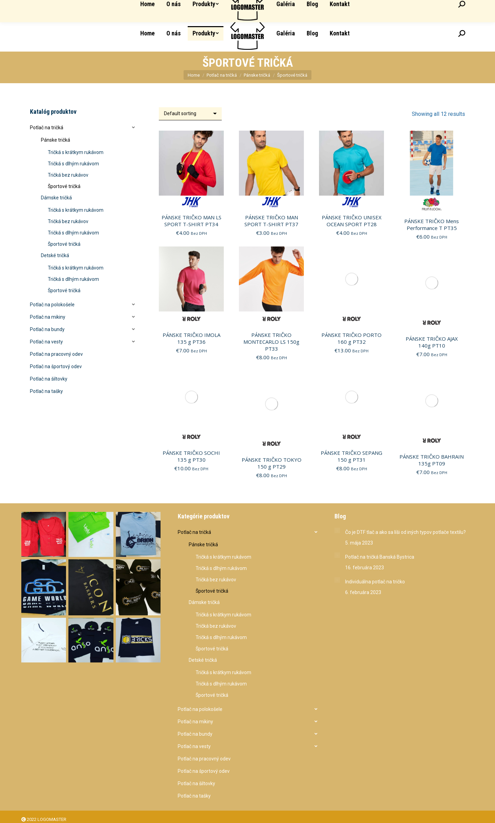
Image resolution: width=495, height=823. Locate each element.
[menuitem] (147, 33)
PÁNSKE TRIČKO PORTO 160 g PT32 (351, 338)
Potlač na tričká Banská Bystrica (379, 557)
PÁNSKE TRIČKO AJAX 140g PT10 (432, 342)
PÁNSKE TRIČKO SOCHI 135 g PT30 (191, 456)
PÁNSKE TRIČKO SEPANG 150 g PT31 (351, 456)
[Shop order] (190, 113)
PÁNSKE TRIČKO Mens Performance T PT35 (431, 224)
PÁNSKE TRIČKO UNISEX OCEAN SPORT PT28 (352, 221)
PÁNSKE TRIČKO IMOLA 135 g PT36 (191, 338)
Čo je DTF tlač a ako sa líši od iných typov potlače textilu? (405, 532)
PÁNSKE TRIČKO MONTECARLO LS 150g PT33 (271, 341)
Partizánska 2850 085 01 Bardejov (377, 7)
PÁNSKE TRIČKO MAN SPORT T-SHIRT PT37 (271, 221)
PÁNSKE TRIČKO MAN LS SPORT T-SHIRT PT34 (191, 221)
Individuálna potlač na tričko (375, 581)
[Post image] (337, 530)
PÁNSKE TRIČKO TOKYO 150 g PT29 (271, 463)
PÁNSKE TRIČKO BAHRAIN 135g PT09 (431, 460)
